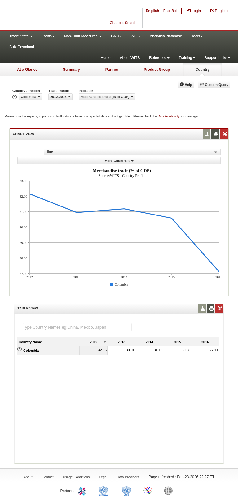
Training (187, 58)
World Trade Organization (148, 490)
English (152, 11)
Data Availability (169, 116)
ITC (83, 490)
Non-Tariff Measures (83, 36)
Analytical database (166, 36)
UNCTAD (105, 490)
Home (106, 58)
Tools (197, 36)
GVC (116, 36)
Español (170, 11)
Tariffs (48, 36)
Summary (71, 69)
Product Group (157, 69)
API (135, 36)
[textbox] (77, 327)
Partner (111, 69)
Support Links (217, 58)
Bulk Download (21, 47)
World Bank (170, 490)
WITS (62, 15)
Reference (159, 58)
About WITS (130, 58)
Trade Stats (21, 36)
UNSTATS (126, 490)
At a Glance (27, 69)
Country (202, 69)
